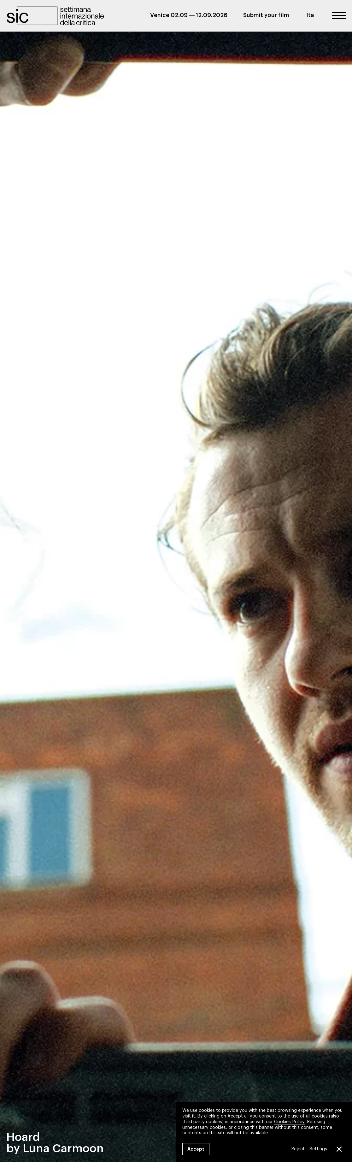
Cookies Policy (289, 1121)
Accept (195, 1149)
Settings (318, 1149)
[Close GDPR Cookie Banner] (338, 1149)
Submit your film (266, 15)
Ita (310, 15)
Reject (298, 1149)
